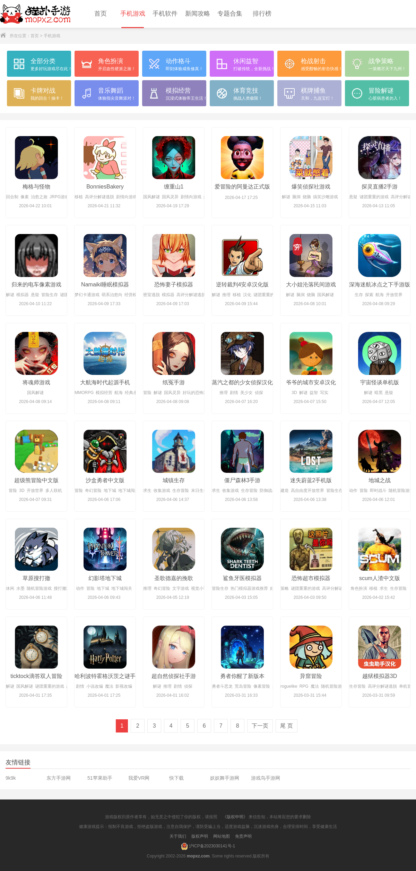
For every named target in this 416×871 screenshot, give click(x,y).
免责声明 (243, 836)
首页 (35, 35)
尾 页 (286, 726)
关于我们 (178, 836)
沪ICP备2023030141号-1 (208, 846)
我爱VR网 (138, 778)
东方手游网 (58, 778)
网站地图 (221, 836)
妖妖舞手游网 (224, 778)
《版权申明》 (235, 816)
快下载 (176, 778)
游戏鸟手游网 (265, 778)
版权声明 (199, 836)
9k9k (11, 778)
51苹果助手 (99, 778)
